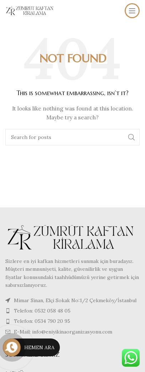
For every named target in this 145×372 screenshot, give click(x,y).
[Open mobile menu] (132, 11)
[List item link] (72, 311)
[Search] (72, 137)
